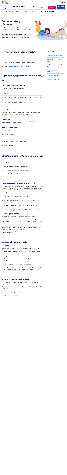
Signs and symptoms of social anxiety (54, 60)
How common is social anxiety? (54, 55)
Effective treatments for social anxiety (54, 65)
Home (3, 11)
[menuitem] (7, 7)
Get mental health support (12, 210)
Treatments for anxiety (17, 174)
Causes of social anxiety (53, 75)
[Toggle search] (61, 2)
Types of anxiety (35, 11)
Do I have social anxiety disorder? (52, 70)
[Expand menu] (9, 7)
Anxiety (25, 11)
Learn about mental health (14, 11)
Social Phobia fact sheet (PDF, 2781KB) (19, 66)
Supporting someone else (53, 79)
